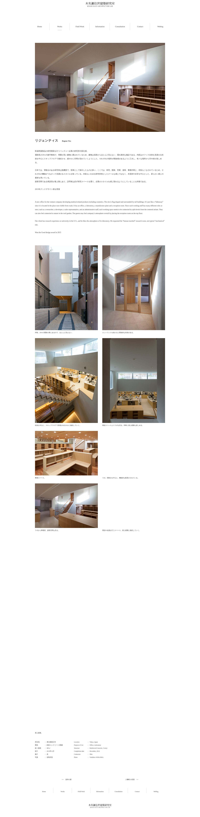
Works (63, 791)
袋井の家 (68, 779)
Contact (137, 791)
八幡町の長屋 (130, 779)
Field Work (81, 791)
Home (44, 791)
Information (100, 791)
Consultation (118, 791)
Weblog (156, 791)
